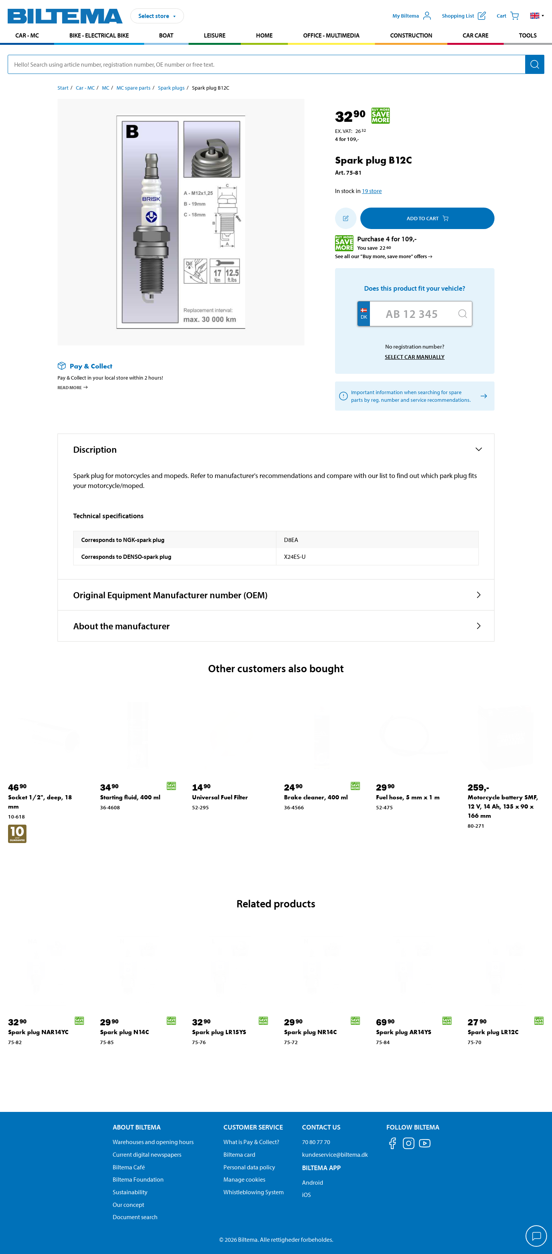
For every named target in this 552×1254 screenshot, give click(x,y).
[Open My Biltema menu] (412, 16)
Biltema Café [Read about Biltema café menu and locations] (129, 1167)
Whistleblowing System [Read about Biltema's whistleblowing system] (253, 1192)
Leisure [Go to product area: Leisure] (214, 35)
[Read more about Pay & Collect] (173, 366)
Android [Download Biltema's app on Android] (312, 1182)
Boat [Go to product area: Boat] (166, 35)
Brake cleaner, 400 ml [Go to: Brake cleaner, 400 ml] (316, 797)
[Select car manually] (482, 396)
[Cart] (508, 16)
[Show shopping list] (464, 16)
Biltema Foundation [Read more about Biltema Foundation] (138, 1179)
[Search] (534, 64)
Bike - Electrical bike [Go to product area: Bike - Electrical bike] (99, 35)
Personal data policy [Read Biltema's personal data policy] (249, 1167)
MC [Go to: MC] (105, 87)
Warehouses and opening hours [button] (153, 1142)
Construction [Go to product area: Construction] (411, 35)
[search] (276, 64)
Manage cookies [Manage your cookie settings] (244, 1179)
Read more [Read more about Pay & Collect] (73, 387)
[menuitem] (27, 36)
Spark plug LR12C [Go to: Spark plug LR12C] (493, 1032)
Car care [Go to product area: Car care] (475, 35)
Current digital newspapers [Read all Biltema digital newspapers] (147, 1154)
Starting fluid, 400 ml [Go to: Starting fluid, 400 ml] (130, 797)
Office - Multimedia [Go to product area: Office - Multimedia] (331, 35)
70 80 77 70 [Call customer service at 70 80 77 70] (316, 1142)
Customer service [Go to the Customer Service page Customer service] (253, 1127)
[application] (536, 1236)
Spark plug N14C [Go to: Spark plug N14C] (124, 1032)
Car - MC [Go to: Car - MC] (85, 87)
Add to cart (428, 218)
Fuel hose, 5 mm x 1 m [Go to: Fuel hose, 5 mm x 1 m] (408, 797)
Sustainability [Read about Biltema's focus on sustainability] (130, 1192)
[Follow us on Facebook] (392, 1144)
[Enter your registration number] (411, 313)
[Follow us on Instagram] (408, 1144)
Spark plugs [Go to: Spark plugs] (171, 87)
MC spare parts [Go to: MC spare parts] (134, 87)
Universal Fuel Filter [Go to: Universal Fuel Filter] (220, 797)
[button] (537, 16)
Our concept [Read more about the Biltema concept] (128, 1204)
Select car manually (415, 356)
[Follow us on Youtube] (425, 1147)
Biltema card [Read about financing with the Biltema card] (239, 1154)
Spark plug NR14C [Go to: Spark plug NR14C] (310, 1032)
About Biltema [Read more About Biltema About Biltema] (137, 1127)
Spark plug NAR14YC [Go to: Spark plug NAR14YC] (38, 1032)
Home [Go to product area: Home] (264, 35)
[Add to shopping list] (345, 218)
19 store (372, 191)
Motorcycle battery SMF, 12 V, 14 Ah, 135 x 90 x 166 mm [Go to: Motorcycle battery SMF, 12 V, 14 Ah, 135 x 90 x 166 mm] (503, 806)
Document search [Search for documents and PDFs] (135, 1217)
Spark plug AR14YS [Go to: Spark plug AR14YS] (403, 1032)
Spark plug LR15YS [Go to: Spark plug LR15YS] (219, 1032)
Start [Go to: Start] (63, 87)
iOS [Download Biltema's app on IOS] (306, 1194)
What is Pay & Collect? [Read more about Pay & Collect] (251, 1142)
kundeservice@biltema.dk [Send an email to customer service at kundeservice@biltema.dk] (335, 1154)
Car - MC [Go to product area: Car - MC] (27, 35)
